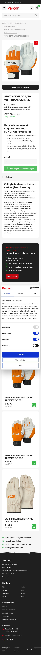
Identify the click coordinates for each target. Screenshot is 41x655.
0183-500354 (9, 639)
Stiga (4, 596)
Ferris (22, 590)
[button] (36, 43)
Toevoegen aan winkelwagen (22, 168)
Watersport (6, 616)
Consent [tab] (7, 293)
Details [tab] (20, 293)
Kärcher (22, 593)
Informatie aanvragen (20, 87)
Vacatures (5, 577)
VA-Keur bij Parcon (8, 574)
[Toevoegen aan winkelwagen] (34, 405)
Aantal (7, 157)
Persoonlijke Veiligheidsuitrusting (14, 29)
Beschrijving (7, 177)
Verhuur (4, 606)
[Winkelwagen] (37, 8)
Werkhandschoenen (10, 33)
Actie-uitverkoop (7, 613)
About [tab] (33, 293)
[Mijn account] (32, 8)
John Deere (5, 593)
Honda (22, 587)
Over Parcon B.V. (7, 567)
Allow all (21, 354)
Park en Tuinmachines (16, 23)
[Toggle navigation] (4, 8)
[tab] (7, 177)
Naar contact (12, 276)
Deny (20, 365)
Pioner (22, 596)
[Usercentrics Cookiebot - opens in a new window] (30, 288)
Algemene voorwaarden (9, 564)
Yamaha (4, 590)
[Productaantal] (20, 161)
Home (4, 23)
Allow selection (20, 360)
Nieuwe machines (9, 26)
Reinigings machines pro (9, 619)
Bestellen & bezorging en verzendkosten (14, 570)
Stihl (3, 587)
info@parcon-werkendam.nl (13, 635)
